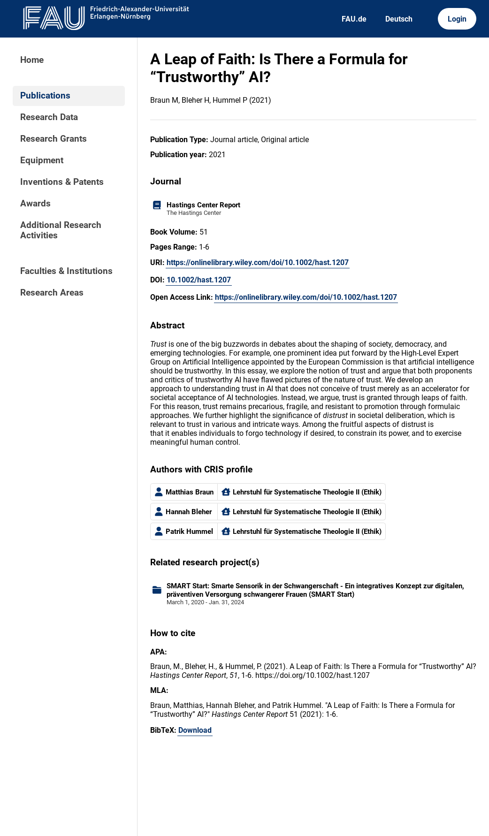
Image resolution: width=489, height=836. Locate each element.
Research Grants (53, 139)
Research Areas (52, 293)
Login (457, 19)
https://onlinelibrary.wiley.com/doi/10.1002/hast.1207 (258, 262)
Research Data (49, 117)
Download (195, 730)
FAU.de (354, 19)
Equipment (41, 160)
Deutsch (399, 19)
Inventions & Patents (62, 182)
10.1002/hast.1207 (199, 279)
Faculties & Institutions (66, 271)
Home (32, 60)
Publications (45, 96)
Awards (35, 203)
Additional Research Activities (60, 230)
